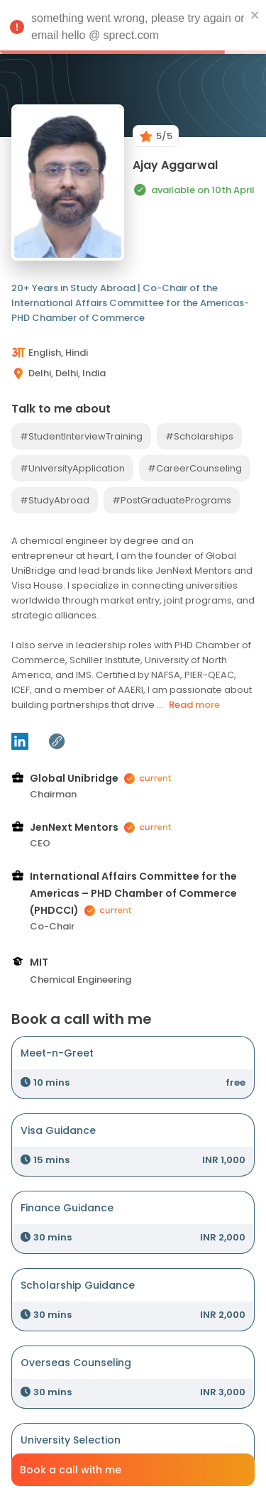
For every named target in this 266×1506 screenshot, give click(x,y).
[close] (255, 14)
